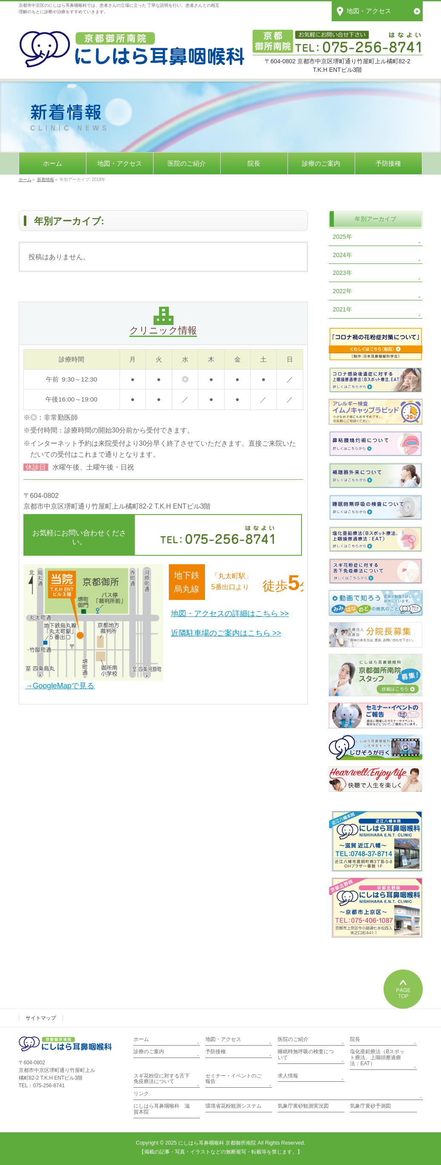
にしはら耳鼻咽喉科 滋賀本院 (162, 1109)
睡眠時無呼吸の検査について (306, 1054)
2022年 (342, 291)
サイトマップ (41, 1018)
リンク (141, 1094)
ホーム (141, 1039)
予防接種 (215, 1052)
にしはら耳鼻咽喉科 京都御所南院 (217, 1143)
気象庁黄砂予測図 (370, 1106)
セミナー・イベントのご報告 (233, 1079)
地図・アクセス (223, 1039)
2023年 (342, 272)
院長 (355, 1039)
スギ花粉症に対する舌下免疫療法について (162, 1079)
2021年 (342, 309)
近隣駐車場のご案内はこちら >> (226, 633)
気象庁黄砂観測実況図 (303, 1106)
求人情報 (288, 1076)
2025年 (342, 236)
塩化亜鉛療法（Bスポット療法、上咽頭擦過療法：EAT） (377, 1057)
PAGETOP (403, 989)
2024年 (342, 255)
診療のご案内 (149, 1052)
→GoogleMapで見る (60, 685)
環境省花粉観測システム (233, 1106)
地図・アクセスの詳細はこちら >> (230, 613)
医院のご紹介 (293, 1039)
